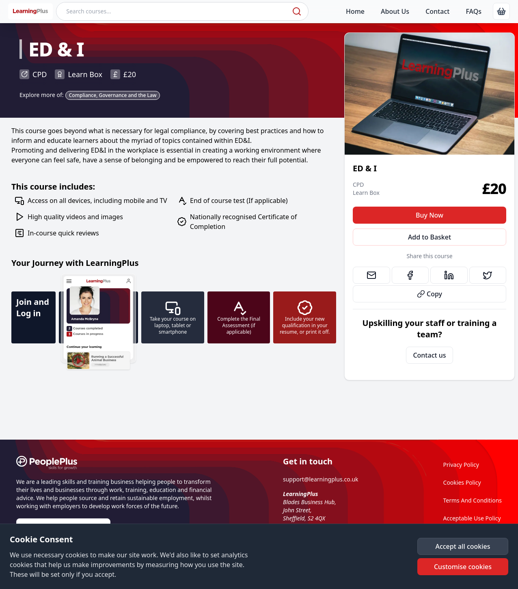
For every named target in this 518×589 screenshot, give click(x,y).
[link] (501, 11)
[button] (462, 546)
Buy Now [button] (429, 215)
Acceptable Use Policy (472, 518)
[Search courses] (173, 11)
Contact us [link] (429, 355)
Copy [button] (429, 294)
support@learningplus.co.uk (320, 479)
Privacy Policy (461, 464)
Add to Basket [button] (429, 237)
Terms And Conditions (472, 500)
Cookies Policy (462, 482)
